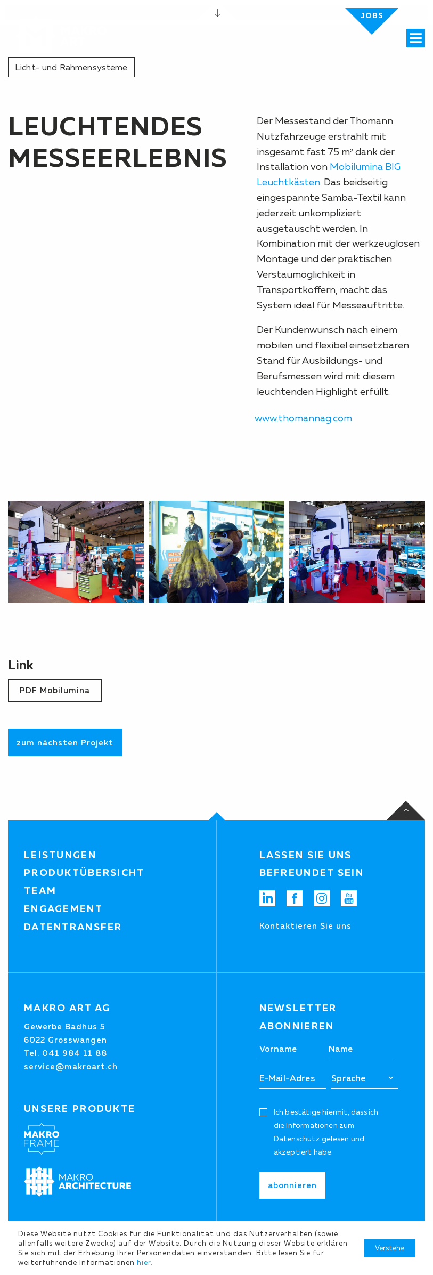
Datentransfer (73, 927)
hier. (145, 1262)
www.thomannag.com (303, 418)
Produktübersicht (84, 873)
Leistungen (60, 855)
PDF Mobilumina (55, 690)
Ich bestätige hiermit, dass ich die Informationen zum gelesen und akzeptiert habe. (326, 1132)
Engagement (63, 909)
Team (40, 891)
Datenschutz (297, 1138)
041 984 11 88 (74, 1053)
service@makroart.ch (71, 1066)
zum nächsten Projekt (65, 742)
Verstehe (389, 1248)
